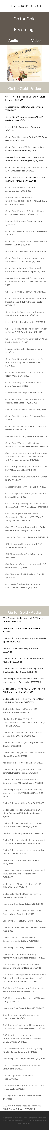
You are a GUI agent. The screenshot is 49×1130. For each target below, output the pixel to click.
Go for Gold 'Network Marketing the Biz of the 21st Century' (25, 362)
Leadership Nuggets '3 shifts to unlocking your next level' (25, 281)
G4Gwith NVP (25, 567)
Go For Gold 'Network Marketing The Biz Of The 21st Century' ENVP (24, 873)
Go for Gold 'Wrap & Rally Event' (25, 292)
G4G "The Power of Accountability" (22, 1052)
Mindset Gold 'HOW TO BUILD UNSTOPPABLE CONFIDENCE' (26, 201)
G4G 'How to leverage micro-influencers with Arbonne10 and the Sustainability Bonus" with (26, 456)
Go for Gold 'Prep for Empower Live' (25, 301)
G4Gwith (18, 1078)
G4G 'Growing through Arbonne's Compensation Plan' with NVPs (22, 1038)
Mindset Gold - (25, 251)
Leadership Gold (25, 393)
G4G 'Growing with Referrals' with (23, 547)
